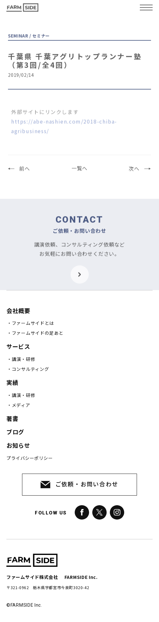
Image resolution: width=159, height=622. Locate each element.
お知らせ (18, 445)
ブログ (15, 432)
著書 (12, 419)
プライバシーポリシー (29, 458)
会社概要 (18, 311)
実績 (12, 382)
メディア (21, 405)
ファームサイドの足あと (38, 333)
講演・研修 (23, 359)
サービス (18, 346)
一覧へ (79, 171)
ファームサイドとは (33, 323)
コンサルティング (30, 369)
